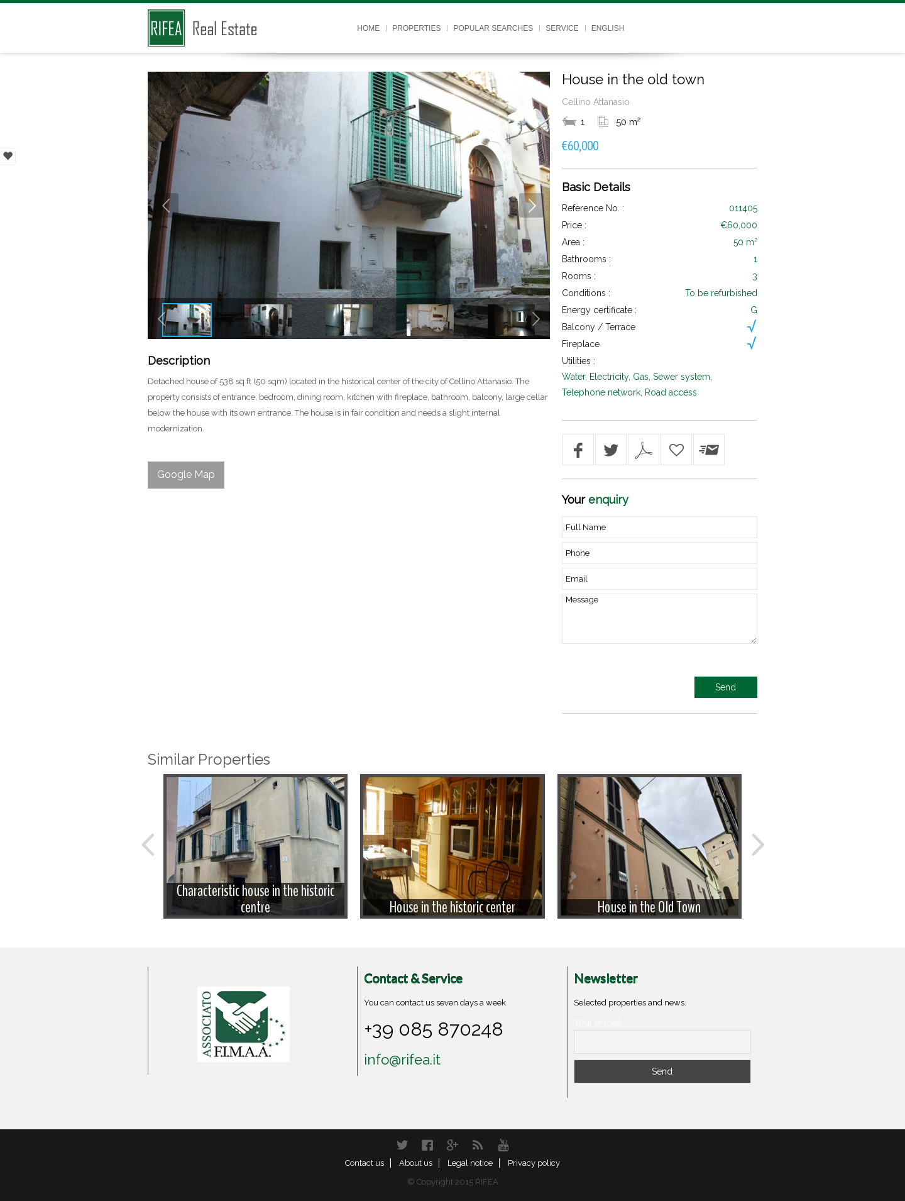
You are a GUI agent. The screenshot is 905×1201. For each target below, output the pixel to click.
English (608, 28)
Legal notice (470, 1163)
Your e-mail (597, 1022)
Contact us (364, 1163)
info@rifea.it (402, 1059)
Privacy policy (534, 1163)
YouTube (502, 1145)
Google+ (452, 1145)
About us (415, 1163)
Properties (416, 28)
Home (368, 28)
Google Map (186, 474)
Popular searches (493, 28)
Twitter (402, 1145)
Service (562, 28)
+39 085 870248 (433, 1028)
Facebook (427, 1145)
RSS (477, 1145)
